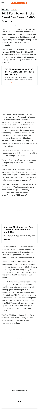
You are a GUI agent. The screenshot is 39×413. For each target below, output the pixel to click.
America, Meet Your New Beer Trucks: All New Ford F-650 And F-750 (19, 229)
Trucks (14, 9)
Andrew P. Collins (9, 25)
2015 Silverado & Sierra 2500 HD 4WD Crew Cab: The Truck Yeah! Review (19, 72)
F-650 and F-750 (13, 195)
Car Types (5, 9)
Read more (7, 82)
